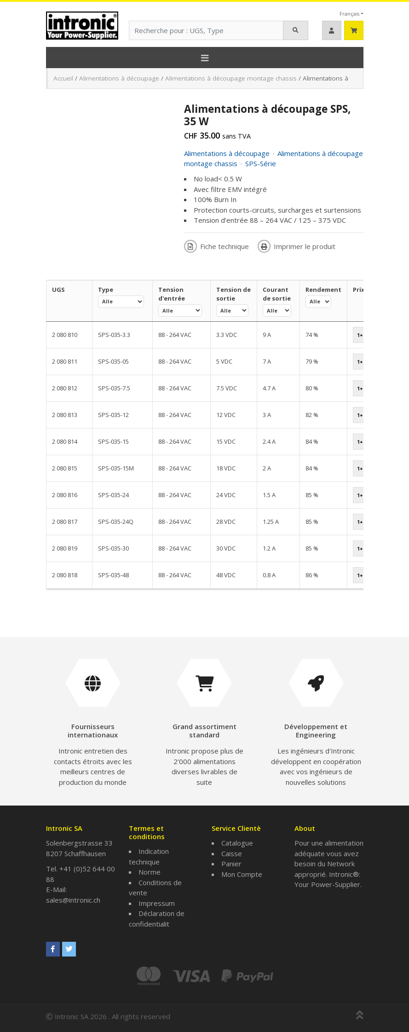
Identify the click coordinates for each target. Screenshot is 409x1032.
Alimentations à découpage (119, 78)
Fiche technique (217, 246)
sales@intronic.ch (73, 899)
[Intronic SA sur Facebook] (53, 949)
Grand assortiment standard (204, 730)
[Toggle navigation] (205, 57)
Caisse (231, 853)
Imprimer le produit (296, 246)
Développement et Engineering (315, 730)
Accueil (63, 78)
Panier (231, 863)
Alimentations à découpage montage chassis (231, 78)
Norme (149, 871)
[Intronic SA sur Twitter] (69, 949)
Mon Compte (241, 874)
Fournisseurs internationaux (93, 730)
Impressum (156, 903)
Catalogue (237, 842)
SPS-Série (260, 163)
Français (349, 13)
